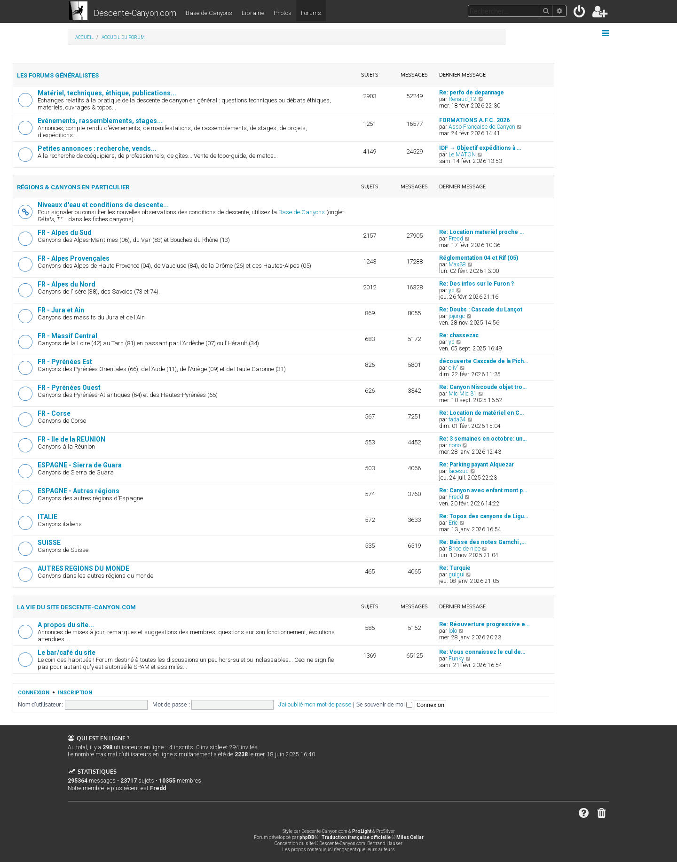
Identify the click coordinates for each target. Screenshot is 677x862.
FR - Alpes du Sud (65, 232)
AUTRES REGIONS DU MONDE (83, 568)
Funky (456, 658)
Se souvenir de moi (384, 704)
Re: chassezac (459, 335)
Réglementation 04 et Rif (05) (478, 258)
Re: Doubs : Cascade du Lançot (480, 309)
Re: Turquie (455, 568)
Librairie (253, 12)
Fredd (456, 238)
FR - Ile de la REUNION (71, 439)
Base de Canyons (209, 12)
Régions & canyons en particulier (73, 187)
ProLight (361, 831)
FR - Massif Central (67, 336)
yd (452, 290)
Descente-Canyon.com (135, 13)
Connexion (33, 692)
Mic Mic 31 (463, 393)
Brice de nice (464, 548)
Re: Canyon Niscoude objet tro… (483, 387)
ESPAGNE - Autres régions (78, 491)
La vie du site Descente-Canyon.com (76, 607)
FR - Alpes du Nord (66, 284)
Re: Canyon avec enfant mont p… (483, 490)
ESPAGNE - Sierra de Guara (80, 465)
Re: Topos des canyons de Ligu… (483, 516)
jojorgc (457, 316)
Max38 (457, 264)
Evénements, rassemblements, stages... (100, 120)
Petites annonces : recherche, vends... (97, 148)
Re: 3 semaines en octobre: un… (483, 438)
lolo (453, 631)
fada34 (457, 419)
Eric (453, 523)
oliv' (453, 368)
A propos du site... (66, 625)
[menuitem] (580, 13)
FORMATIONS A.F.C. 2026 (474, 120)
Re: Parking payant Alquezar (476, 464)
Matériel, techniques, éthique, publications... (107, 93)
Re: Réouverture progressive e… (484, 624)
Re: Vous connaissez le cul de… (482, 652)
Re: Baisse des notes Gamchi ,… (482, 542)
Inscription (75, 692)
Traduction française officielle (356, 837)
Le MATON (462, 154)
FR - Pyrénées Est (65, 361)
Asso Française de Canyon (482, 127)
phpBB (307, 837)
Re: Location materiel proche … (481, 232)
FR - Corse (54, 413)
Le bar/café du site (66, 652)
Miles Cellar (410, 837)
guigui (456, 574)
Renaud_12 (463, 99)
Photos (282, 12)
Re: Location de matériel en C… (481, 413)
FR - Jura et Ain (61, 310)
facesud (459, 471)
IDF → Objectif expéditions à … (480, 148)
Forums (311, 12)
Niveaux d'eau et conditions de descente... (103, 205)
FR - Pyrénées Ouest (69, 387)
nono (455, 445)
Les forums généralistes (58, 75)
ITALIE (47, 516)
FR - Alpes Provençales (74, 258)
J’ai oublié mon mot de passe (314, 704)
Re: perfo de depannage (471, 92)
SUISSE (49, 542)
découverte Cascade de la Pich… (483, 361)
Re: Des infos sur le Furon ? (476, 283)
